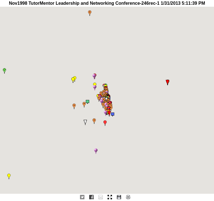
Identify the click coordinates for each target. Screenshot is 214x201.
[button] (105, 123)
